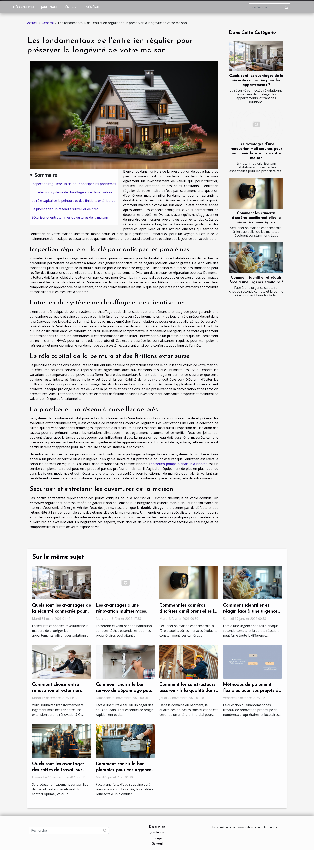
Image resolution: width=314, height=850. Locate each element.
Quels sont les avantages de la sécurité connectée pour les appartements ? (256, 80)
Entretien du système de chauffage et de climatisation (72, 192)
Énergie (71, 7)
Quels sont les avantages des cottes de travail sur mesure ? (58, 770)
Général (93, 7)
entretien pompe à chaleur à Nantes (179, 464)
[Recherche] (269, 7)
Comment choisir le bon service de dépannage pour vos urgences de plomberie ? (125, 690)
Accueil (32, 23)
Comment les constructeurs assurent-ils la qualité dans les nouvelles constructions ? (188, 690)
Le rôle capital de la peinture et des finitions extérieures (73, 200)
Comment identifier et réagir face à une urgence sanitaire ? (250, 611)
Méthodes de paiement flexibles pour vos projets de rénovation (252, 690)
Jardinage (49, 7)
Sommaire (46, 175)
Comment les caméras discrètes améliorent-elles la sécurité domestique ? (256, 217)
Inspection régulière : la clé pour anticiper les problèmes (74, 184)
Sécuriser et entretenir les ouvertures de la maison (70, 217)
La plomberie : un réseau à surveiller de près (65, 209)
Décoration (23, 7)
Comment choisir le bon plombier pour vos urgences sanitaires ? (124, 770)
